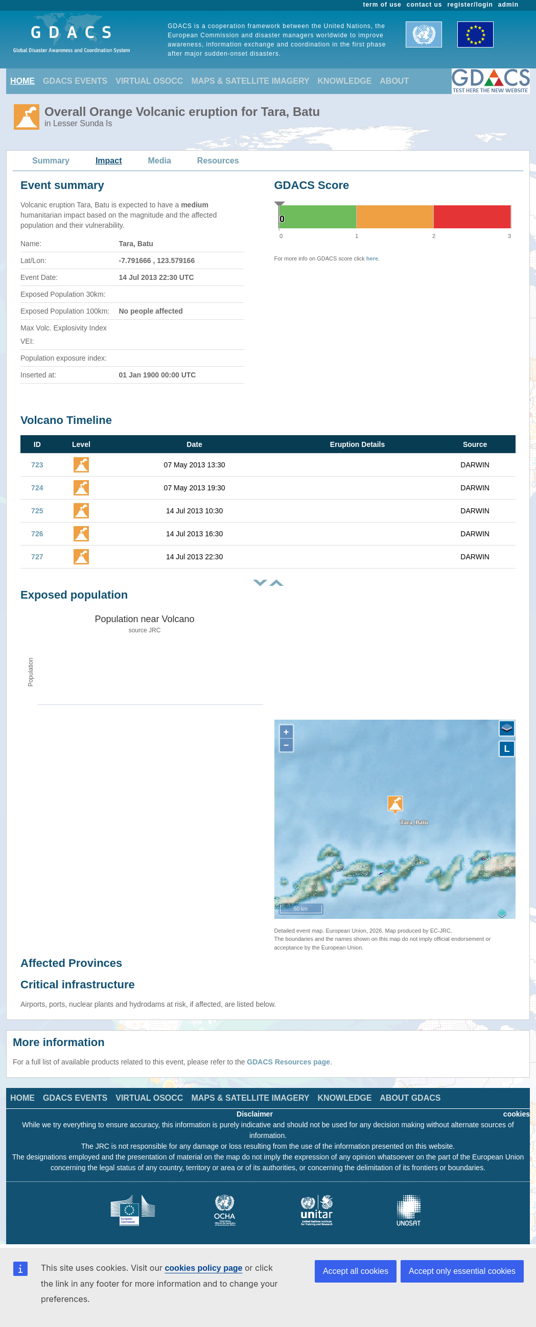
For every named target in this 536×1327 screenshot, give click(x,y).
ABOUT (394, 81)
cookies (516, 1114)
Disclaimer (255, 1114)
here (372, 258)
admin (508, 4)
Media (159, 160)
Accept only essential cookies (462, 1271)
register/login (470, 4)
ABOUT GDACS (410, 1098)
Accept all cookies (355, 1271)
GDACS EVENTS (75, 81)
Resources (218, 160)
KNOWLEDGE (345, 81)
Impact (109, 160)
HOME (22, 81)
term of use (382, 4)
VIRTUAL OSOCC (149, 81)
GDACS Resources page (288, 1062)
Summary (50, 160)
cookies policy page (203, 1268)
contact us (424, 4)
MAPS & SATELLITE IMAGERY (250, 81)
